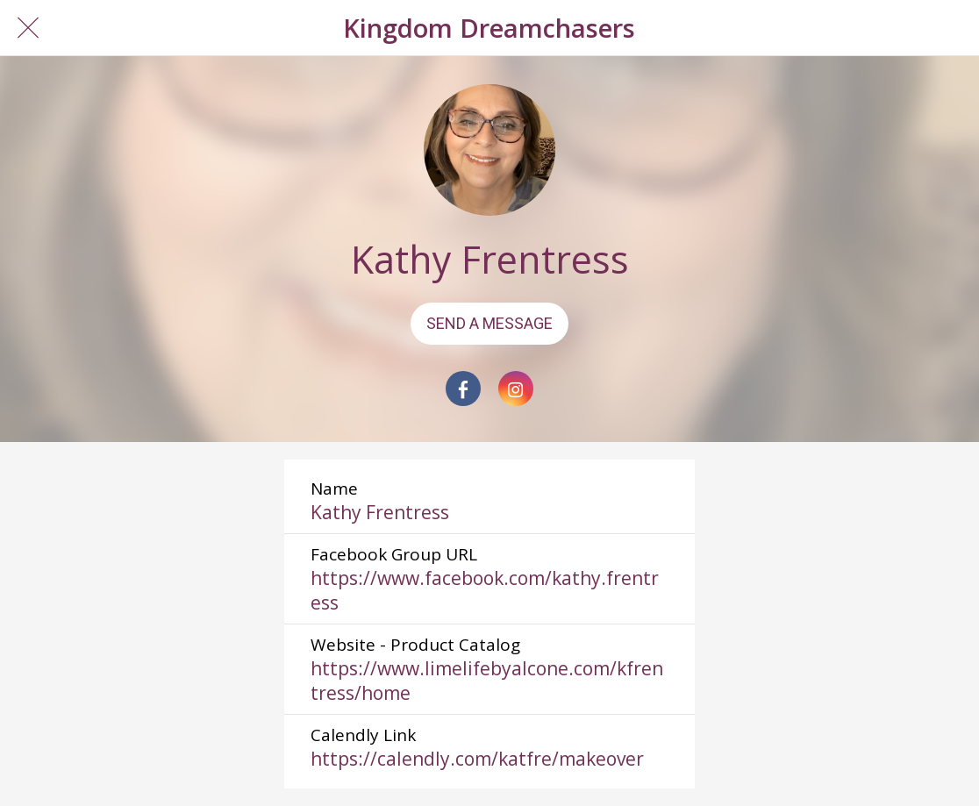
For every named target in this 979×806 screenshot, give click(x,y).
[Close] (28, 28)
